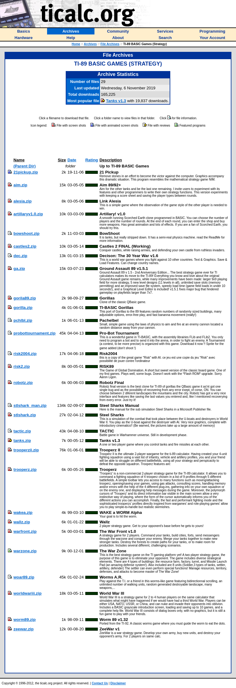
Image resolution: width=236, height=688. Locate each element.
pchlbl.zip (22, 320)
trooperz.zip (25, 469)
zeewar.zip (23, 629)
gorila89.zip (24, 298)
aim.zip (20, 185)
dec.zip (20, 255)
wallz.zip (21, 522)
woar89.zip (23, 577)
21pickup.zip (25, 172)
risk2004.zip (25, 353)
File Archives (110, 44)
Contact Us (100, 683)
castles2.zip (24, 246)
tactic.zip (22, 431)
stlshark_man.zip (29, 405)
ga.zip (19, 268)
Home (76, 44)
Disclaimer (118, 683)
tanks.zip (22, 440)
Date (72, 160)
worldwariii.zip (27, 593)
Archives (90, 44)
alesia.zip (22, 201)
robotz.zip (23, 382)
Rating (91, 160)
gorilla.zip (22, 307)
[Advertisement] (118, 143)
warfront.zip (25, 531)
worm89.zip (24, 619)
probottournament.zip (34, 333)
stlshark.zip (24, 415)
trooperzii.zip (26, 450)
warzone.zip (25, 551)
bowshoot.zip (26, 233)
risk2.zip (21, 366)
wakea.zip (22, 512)
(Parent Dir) (24, 166)
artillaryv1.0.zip (28, 214)
